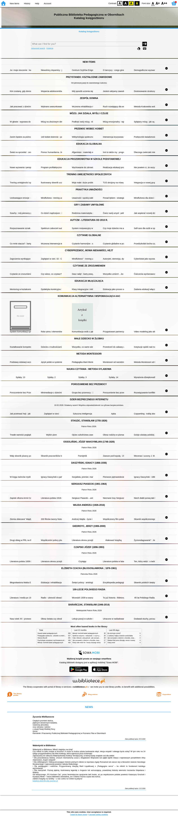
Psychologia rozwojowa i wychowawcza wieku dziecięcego (56, 640)
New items (14, 3)
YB (131, 3)
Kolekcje (50, 48)
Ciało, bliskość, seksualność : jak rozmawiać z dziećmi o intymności (94, 638)
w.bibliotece (80, 687)
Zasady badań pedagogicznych (47, 633)
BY (136, 3)
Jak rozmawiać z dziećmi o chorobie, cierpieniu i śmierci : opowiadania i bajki (97, 640)
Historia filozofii (42, 638)
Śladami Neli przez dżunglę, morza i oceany (121, 640)
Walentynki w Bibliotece (44, 745)
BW (125, 3)
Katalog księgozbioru (89, 31)
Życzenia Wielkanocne (43, 717)
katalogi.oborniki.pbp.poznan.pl (45, 781)
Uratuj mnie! (111, 642)
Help (37, 3)
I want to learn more (78, 814)
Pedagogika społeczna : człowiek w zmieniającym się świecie (57, 636)
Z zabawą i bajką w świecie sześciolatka (120, 636)
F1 (157, 3)
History (27, 3)
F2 (164, 3)
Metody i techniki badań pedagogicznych (50, 642)
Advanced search (38, 48)
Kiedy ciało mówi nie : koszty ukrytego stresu (87, 642)
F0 (153, 3)
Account (47, 3)
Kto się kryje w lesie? (114, 633)
